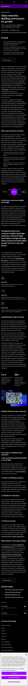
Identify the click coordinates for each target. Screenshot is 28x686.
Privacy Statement (5, 642)
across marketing (20, 471)
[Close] (26, 654)
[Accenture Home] (14, 2)
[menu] (2, 2)
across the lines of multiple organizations (12, 536)
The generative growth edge (13, 592)
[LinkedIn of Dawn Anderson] (25, 606)
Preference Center (5, 625)
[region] (14, 669)
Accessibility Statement (7, 650)
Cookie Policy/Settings (6, 647)
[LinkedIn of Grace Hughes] (25, 613)
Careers (3, 628)
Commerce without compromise (14, 597)
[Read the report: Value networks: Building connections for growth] (8, 60)
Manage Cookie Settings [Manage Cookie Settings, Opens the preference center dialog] (14, 681)
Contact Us (4, 633)
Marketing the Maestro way (12, 595)
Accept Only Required (14, 677)
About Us (3, 631)
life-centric (5, 89)
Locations (3, 636)
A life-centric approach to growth (14, 590)
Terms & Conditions (6, 644)
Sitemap (3, 639)
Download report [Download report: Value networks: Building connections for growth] (5, 6)
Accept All (14, 673)
